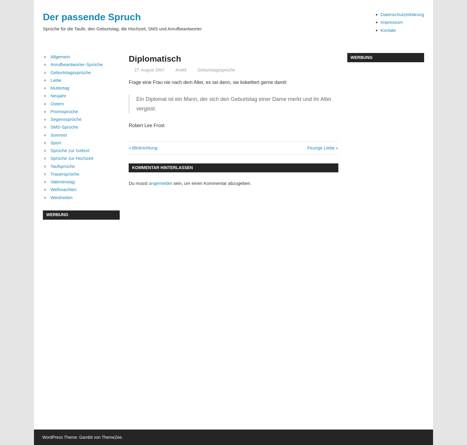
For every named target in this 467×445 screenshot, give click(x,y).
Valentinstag (63, 181)
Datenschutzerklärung (402, 14)
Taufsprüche (63, 166)
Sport (56, 142)
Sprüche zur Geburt (70, 150)
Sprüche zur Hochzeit (72, 158)
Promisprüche (64, 111)
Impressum (392, 22)
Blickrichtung (145, 147)
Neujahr (58, 95)
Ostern (57, 103)
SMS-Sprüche (64, 126)
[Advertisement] (81, 315)
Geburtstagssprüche (216, 70)
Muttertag (60, 87)
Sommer (59, 135)
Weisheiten (62, 197)
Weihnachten (64, 189)
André (180, 70)
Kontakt (388, 30)
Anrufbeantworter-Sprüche (77, 64)
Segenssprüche (66, 119)
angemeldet (160, 183)
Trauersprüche (65, 174)
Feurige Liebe (321, 147)
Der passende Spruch (92, 17)
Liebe (56, 80)
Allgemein (60, 56)
